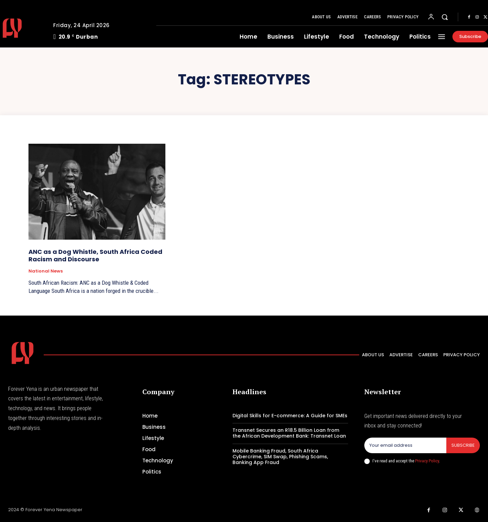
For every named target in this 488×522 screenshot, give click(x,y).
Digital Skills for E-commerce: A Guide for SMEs (289, 415)
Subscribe (463, 445)
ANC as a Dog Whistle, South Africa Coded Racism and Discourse (95, 255)
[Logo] (22, 353)
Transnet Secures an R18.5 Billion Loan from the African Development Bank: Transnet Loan (289, 433)
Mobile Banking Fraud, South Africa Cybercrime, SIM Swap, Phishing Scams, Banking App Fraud (280, 456)
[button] (444, 17)
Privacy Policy (427, 460)
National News (45, 271)
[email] (405, 445)
